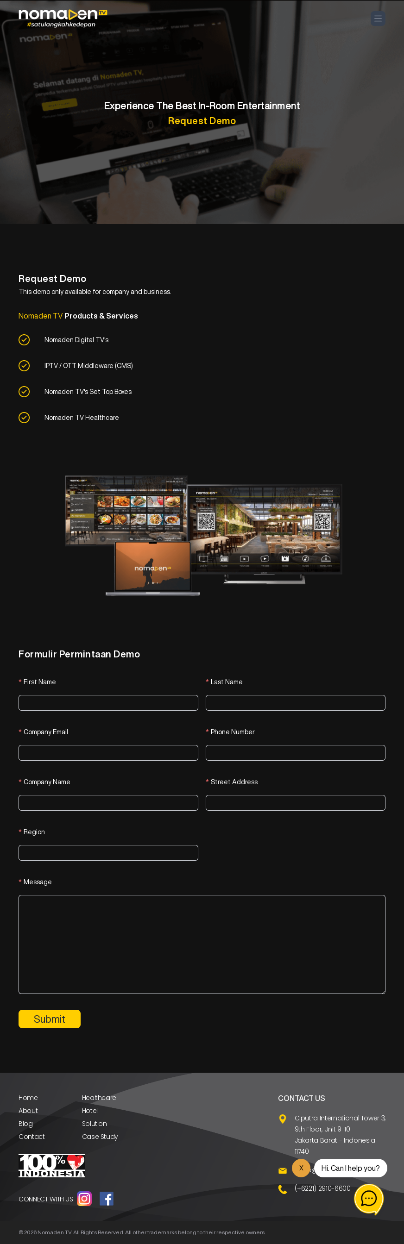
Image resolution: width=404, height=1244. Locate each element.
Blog (26, 1123)
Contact (32, 1136)
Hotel (90, 1110)
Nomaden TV (54, 1232)
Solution (94, 1123)
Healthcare (99, 1097)
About (28, 1110)
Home (28, 1097)
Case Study (100, 1136)
